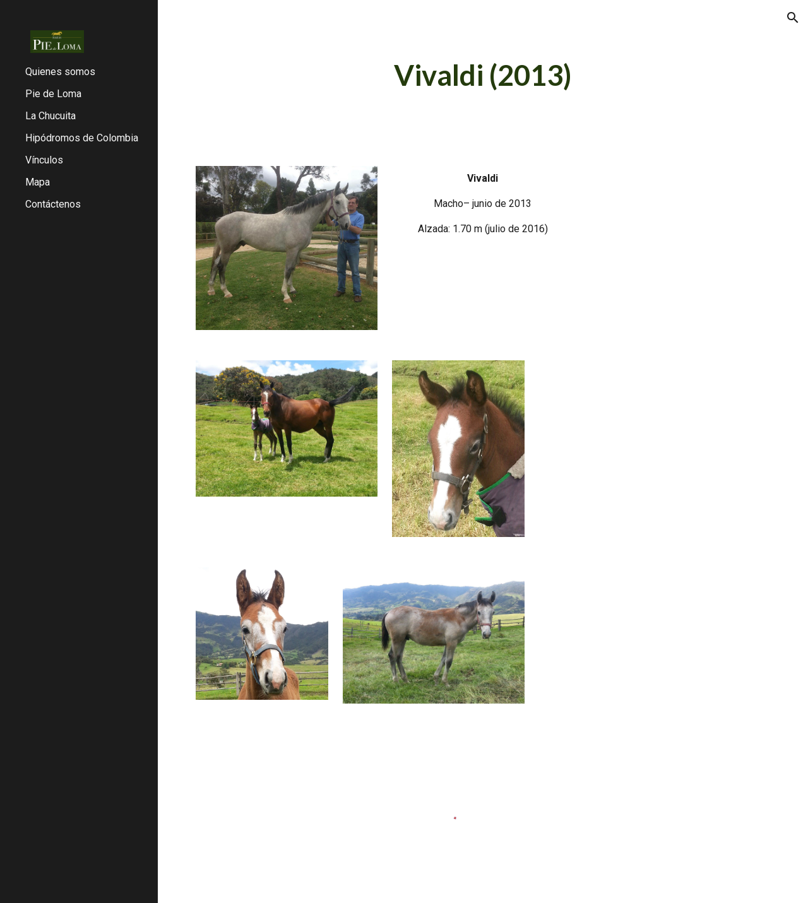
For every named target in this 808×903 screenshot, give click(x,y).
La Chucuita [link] (50, 116)
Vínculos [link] (44, 160)
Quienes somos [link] (60, 72)
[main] (483, 75)
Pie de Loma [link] (53, 94)
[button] (793, 18)
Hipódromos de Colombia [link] (81, 138)
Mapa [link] (37, 182)
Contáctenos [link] (53, 204)
